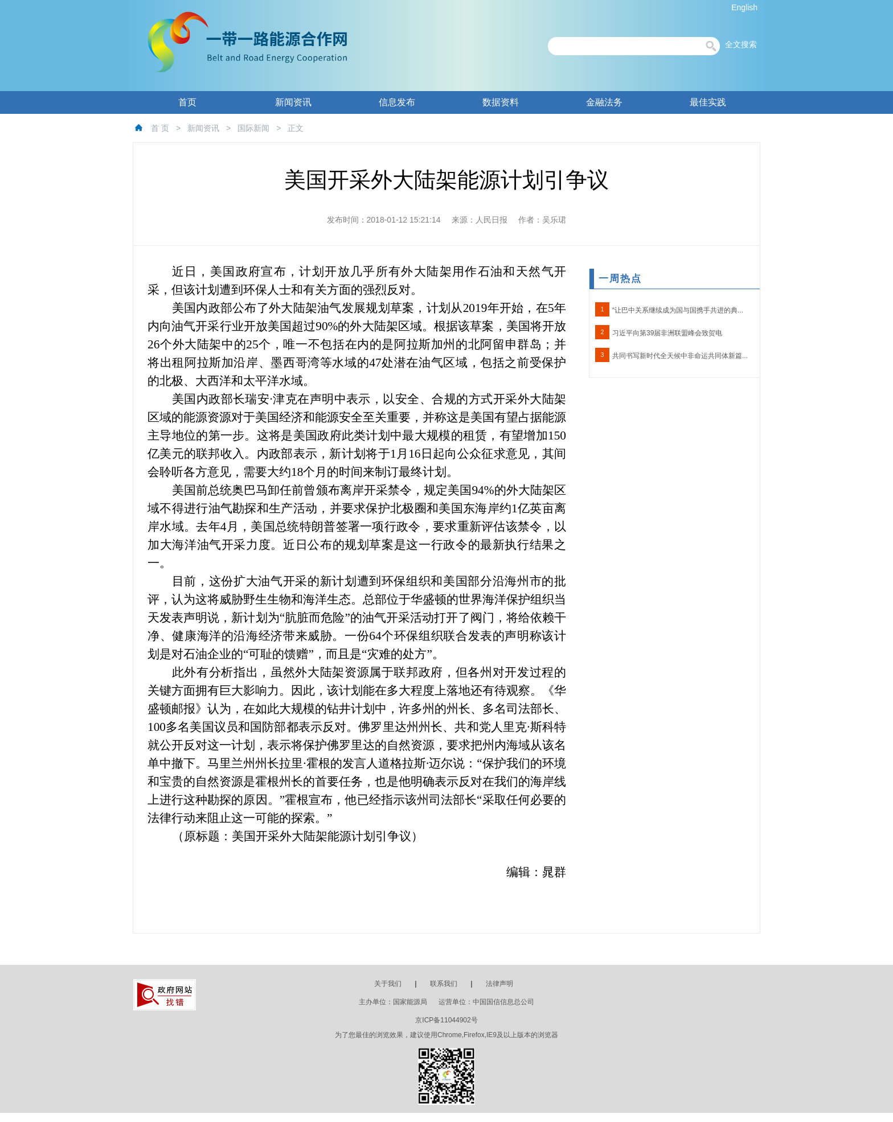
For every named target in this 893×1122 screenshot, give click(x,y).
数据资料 (500, 102)
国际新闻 (253, 128)
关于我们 (388, 984)
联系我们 (443, 984)
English (744, 7)
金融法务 (604, 102)
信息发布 (397, 102)
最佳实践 (708, 102)
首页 (187, 102)
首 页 (160, 128)
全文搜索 (741, 44)
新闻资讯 (293, 102)
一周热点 (620, 278)
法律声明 (499, 984)
